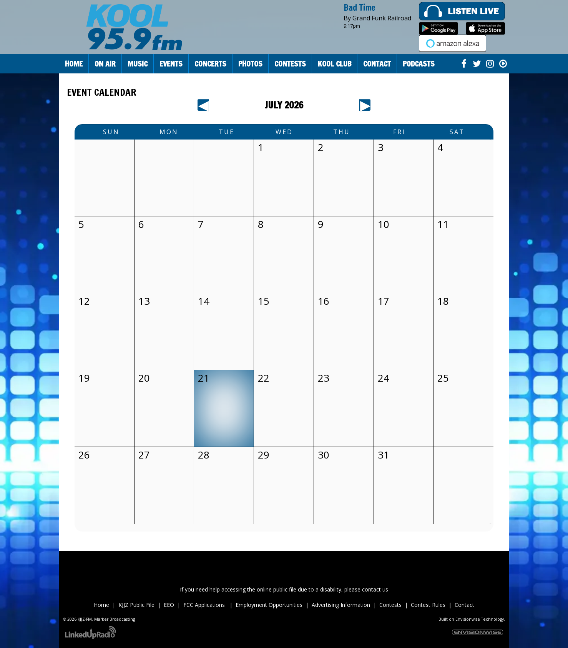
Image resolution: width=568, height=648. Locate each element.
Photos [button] (250, 63)
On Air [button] (105, 63)
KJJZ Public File (136, 604)
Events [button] (171, 63)
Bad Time (359, 7)
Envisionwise (467, 619)
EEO (169, 604)
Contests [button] (290, 63)
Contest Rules (428, 604)
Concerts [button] (210, 63)
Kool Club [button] (334, 63)
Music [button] (138, 63)
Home (74, 63)
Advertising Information (341, 604)
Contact (464, 604)
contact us (375, 589)
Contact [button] (377, 63)
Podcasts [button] (419, 63)
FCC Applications (204, 604)
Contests (390, 604)
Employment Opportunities (269, 604)
